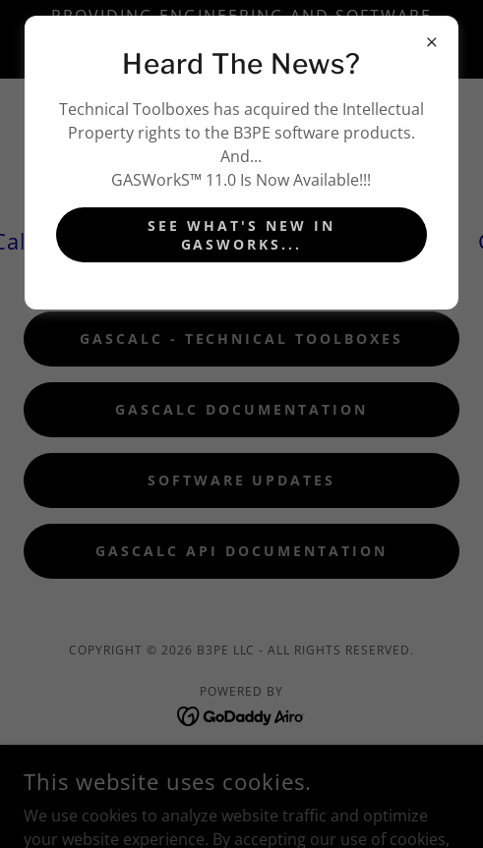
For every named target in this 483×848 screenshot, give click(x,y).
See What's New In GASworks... (241, 235)
